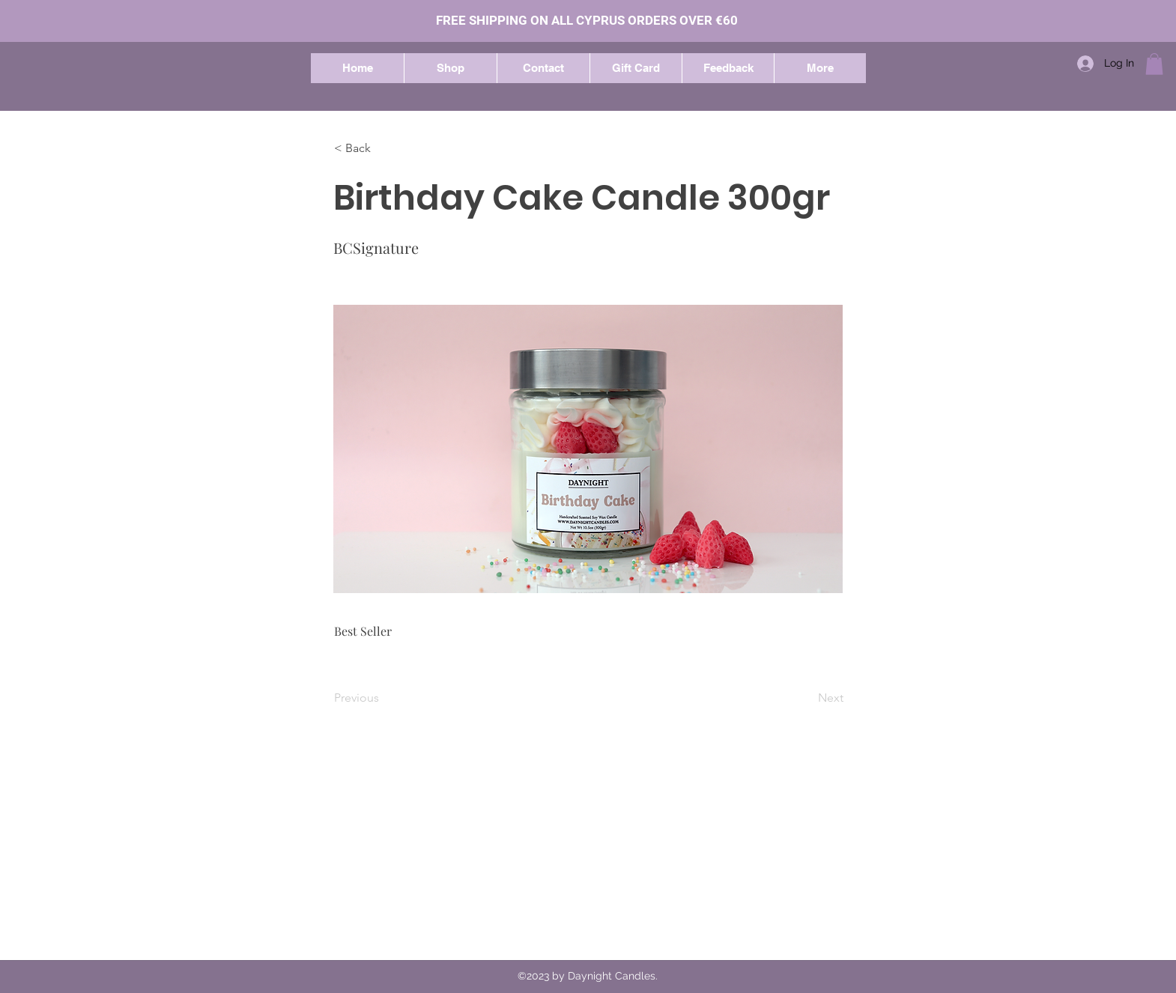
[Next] (806, 698)
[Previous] (383, 698)
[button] (450, 68)
